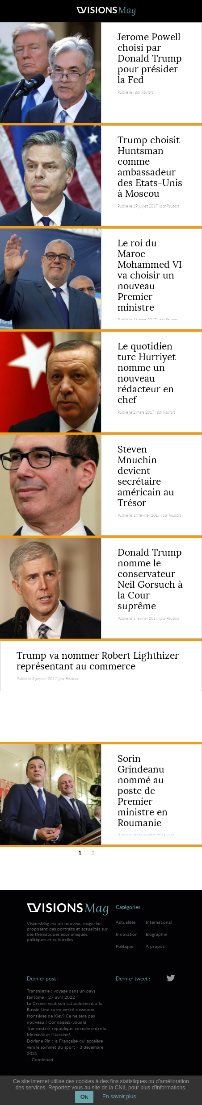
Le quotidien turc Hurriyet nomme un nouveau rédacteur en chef (147, 373)
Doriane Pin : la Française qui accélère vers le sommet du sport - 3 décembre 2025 (65, 1047)
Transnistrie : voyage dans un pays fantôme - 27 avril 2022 (68, 1013)
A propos (155, 946)
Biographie (156, 934)
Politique (124, 946)
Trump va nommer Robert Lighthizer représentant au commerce (98, 661)
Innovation (127, 934)
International (159, 922)
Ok (84, 1096)
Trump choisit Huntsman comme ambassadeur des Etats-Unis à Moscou (150, 166)
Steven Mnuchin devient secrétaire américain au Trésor (146, 476)
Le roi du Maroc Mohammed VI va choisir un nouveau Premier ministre (150, 275)
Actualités (125, 922)
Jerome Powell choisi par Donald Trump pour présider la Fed (150, 58)
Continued (42, 1059)
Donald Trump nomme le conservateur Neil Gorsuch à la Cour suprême (150, 579)
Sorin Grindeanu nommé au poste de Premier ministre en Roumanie (143, 791)
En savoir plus (119, 1096)
